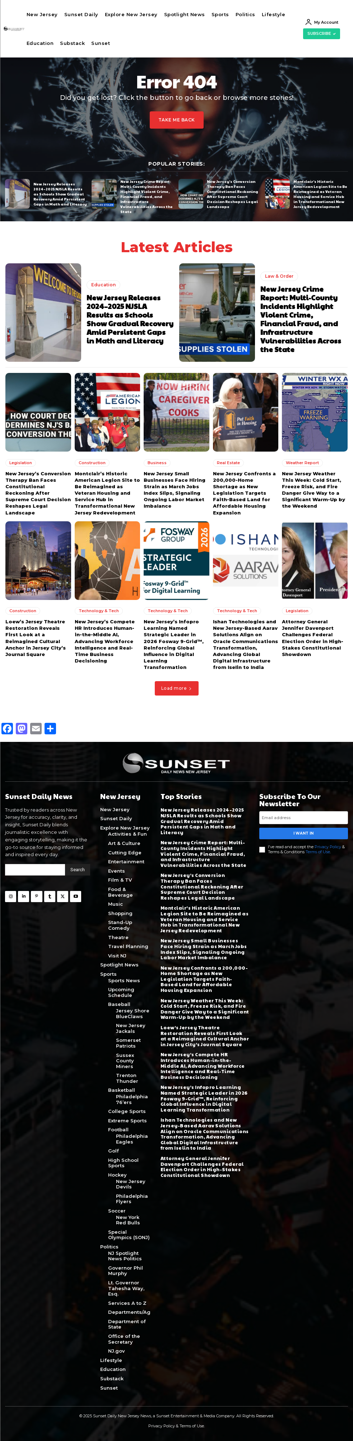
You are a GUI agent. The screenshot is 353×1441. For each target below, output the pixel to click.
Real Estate (228, 462)
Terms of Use (318, 851)
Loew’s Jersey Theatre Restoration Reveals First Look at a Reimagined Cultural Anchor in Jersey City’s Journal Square (205, 1036)
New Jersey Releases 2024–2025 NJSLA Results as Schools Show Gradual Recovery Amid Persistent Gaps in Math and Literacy (60, 193)
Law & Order (279, 276)
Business (157, 462)
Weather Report (302, 462)
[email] (303, 817)
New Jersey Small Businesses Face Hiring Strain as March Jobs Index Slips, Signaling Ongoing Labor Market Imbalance (204, 949)
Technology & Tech (99, 610)
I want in (303, 833)
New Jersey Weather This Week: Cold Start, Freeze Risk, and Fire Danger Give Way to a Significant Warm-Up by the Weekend (205, 1008)
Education (103, 284)
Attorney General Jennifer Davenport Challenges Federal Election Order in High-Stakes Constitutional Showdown (202, 1166)
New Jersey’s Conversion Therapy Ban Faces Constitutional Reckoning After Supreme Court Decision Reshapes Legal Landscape (232, 194)
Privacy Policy (328, 846)
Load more (176, 688)
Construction (92, 462)
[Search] (77, 870)
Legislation (20, 462)
